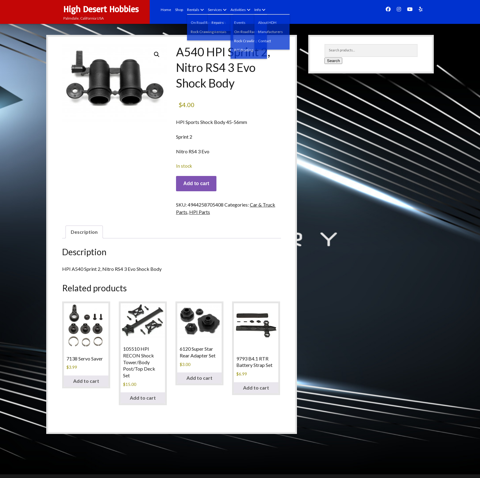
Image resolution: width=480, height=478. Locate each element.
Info (257, 9)
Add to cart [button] (86, 381)
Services (215, 9)
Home (166, 9)
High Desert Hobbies (101, 9)
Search (333, 60)
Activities (238, 9)
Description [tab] (84, 232)
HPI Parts (199, 212)
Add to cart (196, 183)
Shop (179, 9)
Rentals (193, 9)
